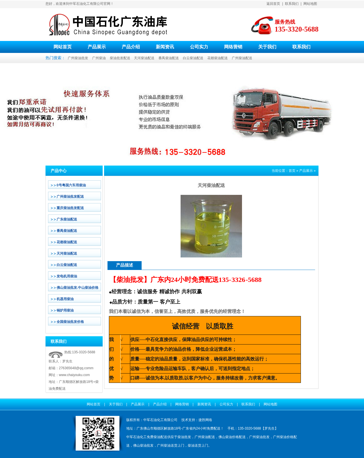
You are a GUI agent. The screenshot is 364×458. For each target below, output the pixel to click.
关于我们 (267, 46)
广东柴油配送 (67, 219)
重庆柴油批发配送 (70, 208)
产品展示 (97, 46)
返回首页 (273, 4)
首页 (292, 171)
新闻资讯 (165, 46)
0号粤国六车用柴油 (71, 185)
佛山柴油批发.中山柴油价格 (77, 288)
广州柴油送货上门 (170, 445)
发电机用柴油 (67, 276)
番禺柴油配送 (168, 58)
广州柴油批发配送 (70, 197)
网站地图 (310, 4)
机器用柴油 (65, 299)
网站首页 (62, 46)
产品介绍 (131, 46)
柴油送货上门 (198, 445)
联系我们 (292, 4)
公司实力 (199, 46)
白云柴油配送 (193, 58)
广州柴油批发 (78, 58)
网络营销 (233, 46)
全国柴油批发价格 (70, 322)
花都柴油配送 (217, 58)
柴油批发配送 (120, 58)
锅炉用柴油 (65, 310)
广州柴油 (99, 58)
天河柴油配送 (144, 58)
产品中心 (59, 170)
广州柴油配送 (242, 58)
